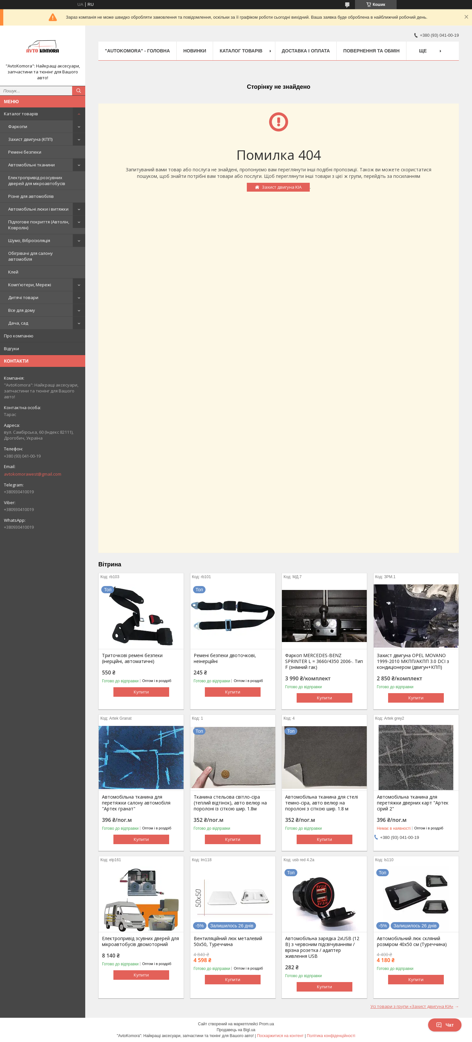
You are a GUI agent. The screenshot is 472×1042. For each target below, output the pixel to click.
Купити (141, 692)
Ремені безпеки (24, 152)
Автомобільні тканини (31, 165)
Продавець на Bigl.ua (236, 1030)
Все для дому (21, 310)
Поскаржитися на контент (280, 1035)
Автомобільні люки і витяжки (38, 209)
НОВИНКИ (194, 50)
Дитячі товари (23, 297)
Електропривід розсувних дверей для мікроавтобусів (36, 180)
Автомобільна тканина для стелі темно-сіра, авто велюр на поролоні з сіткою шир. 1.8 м (321, 803)
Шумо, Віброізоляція (29, 240)
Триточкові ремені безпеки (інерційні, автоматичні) (132, 658)
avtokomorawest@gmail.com (32, 474)
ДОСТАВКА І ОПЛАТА (306, 50)
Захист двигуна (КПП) (30, 139)
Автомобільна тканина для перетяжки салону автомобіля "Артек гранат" (136, 803)
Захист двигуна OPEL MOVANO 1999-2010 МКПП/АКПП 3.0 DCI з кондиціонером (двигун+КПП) (413, 661)
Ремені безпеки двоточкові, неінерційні (225, 658)
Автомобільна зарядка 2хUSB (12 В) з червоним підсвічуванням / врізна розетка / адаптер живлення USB (322, 947)
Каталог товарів (21, 114)
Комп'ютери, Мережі (29, 285)
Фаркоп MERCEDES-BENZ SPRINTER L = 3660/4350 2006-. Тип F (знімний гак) (324, 661)
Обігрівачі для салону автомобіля (30, 256)
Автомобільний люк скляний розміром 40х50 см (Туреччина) (412, 941)
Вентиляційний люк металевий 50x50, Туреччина (228, 941)
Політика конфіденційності (331, 1035)
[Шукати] (78, 91)
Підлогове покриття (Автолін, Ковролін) (38, 225)
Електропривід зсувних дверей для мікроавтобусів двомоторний (140, 941)
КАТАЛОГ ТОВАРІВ (241, 50)
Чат (445, 1025)
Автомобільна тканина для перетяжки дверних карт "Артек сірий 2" (412, 803)
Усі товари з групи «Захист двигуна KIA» (411, 1006)
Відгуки (11, 348)
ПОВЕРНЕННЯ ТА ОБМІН (371, 50)
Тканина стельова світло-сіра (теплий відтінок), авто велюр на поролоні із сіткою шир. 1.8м (230, 803)
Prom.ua (266, 1024)
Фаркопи (17, 126)
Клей (13, 272)
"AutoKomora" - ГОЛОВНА (137, 50)
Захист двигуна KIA (282, 187)
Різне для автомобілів (31, 196)
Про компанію (18, 336)
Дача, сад (18, 323)
